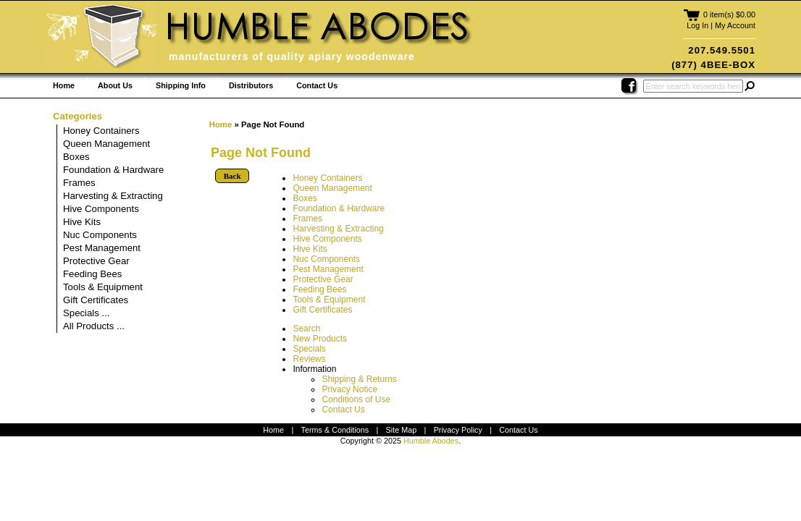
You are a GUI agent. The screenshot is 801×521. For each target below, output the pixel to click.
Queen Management (332, 188)
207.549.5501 (721, 50)
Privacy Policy (458, 429)
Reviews (309, 359)
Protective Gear (323, 279)
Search (306, 328)
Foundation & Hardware (339, 208)
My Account (735, 25)
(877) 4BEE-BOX (713, 64)
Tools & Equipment (329, 300)
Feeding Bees (319, 289)
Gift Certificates (322, 310)
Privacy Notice (349, 389)
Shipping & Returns (359, 379)
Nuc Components (326, 259)
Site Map (401, 429)
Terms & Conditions (335, 429)
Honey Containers (327, 178)
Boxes (304, 198)
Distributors (251, 85)
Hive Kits (310, 249)
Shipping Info (181, 85)
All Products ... (94, 326)
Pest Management (328, 269)
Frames (307, 218)
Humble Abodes (430, 440)
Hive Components (327, 239)
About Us (115, 85)
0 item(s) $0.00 (729, 14)
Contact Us (316, 85)
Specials (309, 349)
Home (64, 85)
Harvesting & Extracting (338, 229)
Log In (697, 25)
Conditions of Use (356, 399)
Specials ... (86, 313)
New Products (320, 339)
